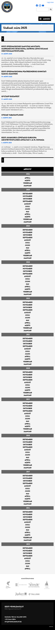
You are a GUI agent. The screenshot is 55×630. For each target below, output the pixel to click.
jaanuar (27, 185)
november (27, 196)
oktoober (27, 199)
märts (27, 180)
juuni (27, 209)
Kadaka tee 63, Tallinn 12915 (15, 617)
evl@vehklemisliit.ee (13, 622)
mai (27, 211)
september (27, 201)
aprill (27, 178)
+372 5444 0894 (10, 619)
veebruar (27, 183)
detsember (27, 193)
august (27, 204)
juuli (27, 206)
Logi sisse (50, 2)
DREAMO (51, 626)
